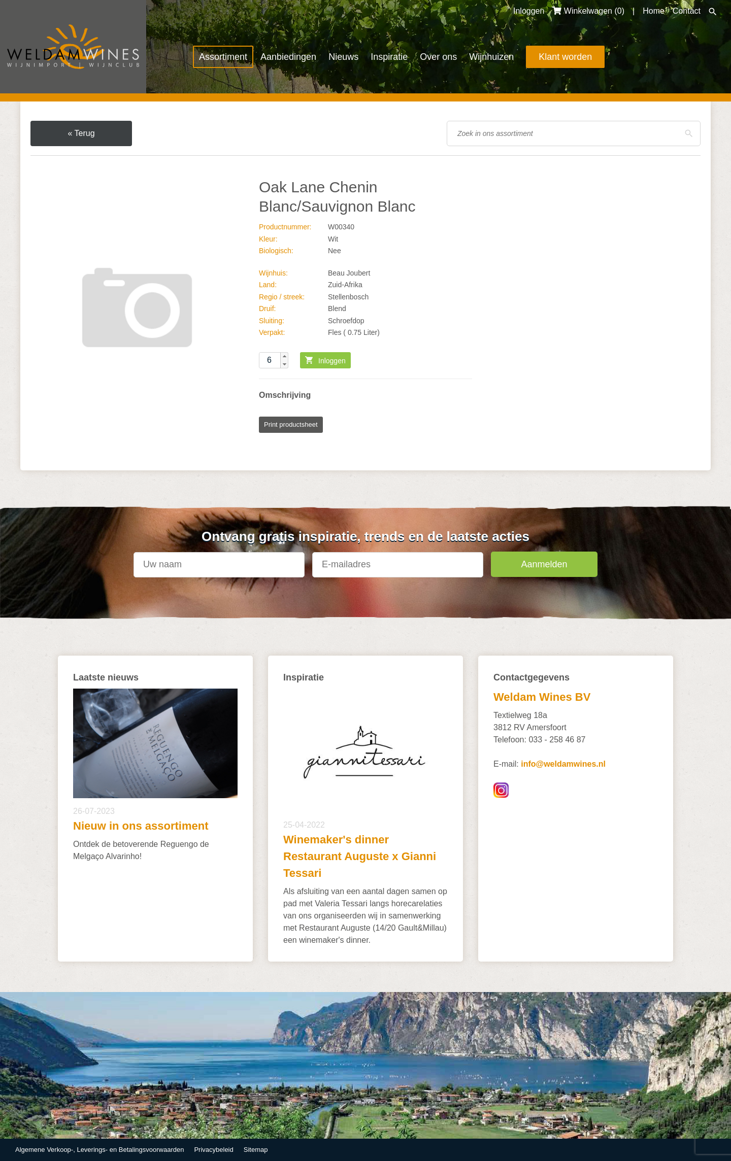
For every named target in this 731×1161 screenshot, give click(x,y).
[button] (284, 356)
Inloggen (528, 11)
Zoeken (713, 12)
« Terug (81, 133)
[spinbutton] (273, 360)
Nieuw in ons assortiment (141, 825)
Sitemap (256, 1149)
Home (653, 11)
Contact (687, 11)
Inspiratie (389, 57)
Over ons (438, 57)
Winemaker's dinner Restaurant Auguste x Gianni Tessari (359, 856)
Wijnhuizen (491, 57)
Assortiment (223, 57)
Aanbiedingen (288, 57)
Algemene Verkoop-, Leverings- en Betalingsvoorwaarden (99, 1149)
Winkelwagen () (588, 11)
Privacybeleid (213, 1149)
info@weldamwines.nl (563, 764)
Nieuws (343, 57)
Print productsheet (291, 424)
